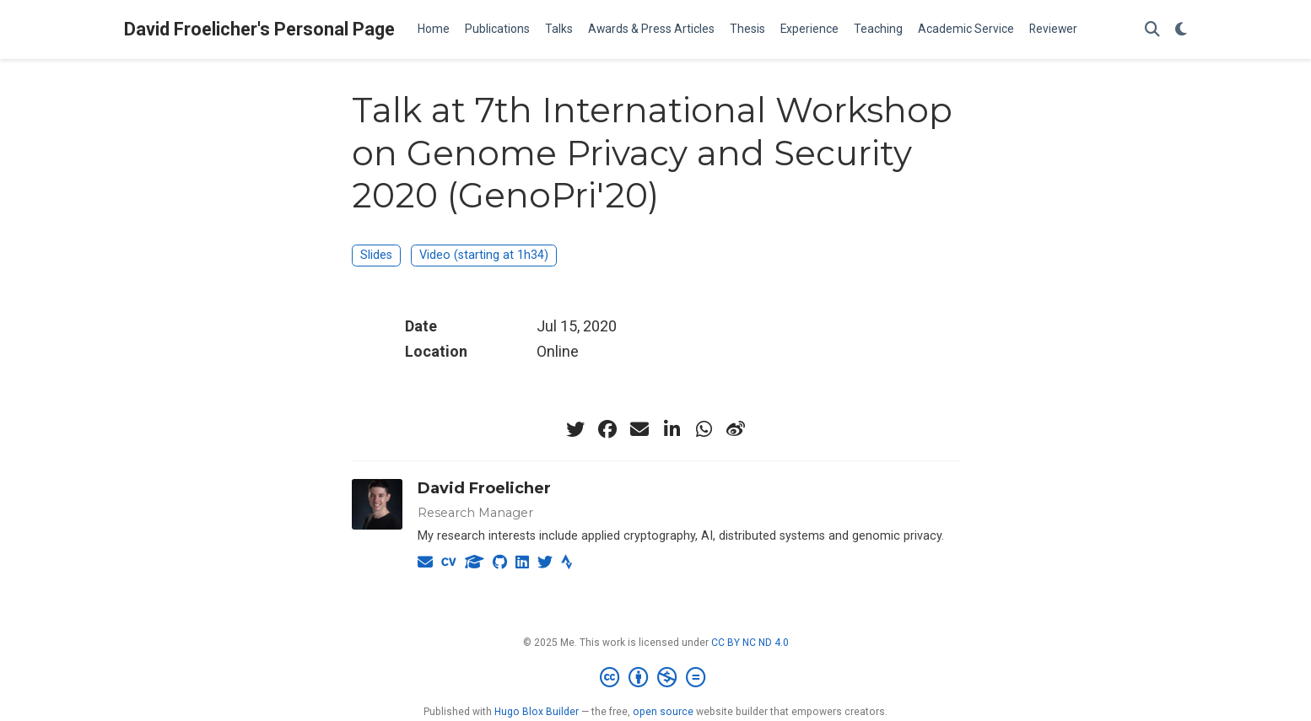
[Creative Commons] (656, 678)
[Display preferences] (1181, 30)
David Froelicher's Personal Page (259, 29)
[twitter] (575, 429)
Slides (376, 255)
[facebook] (607, 429)
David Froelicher (484, 488)
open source (663, 712)
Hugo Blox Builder (536, 712)
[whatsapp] (703, 429)
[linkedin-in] (671, 429)
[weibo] (735, 429)
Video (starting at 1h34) (483, 255)
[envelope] (639, 429)
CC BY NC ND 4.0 (750, 642)
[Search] (1152, 30)
